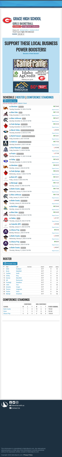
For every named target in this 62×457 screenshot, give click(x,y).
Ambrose (13, 142)
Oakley (12, 218)
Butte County (14, 189)
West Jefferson (15, 118)
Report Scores (55, 109)
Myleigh (8, 294)
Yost (17, 285)
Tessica (8, 289)
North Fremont (15, 136)
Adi (7, 280)
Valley (12, 159)
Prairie (12, 154)
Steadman (19, 282)
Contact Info (34, 30)
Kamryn (8, 278)
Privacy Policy (28, 455)
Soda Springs (14, 124)
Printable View (10, 101)
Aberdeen (13, 106)
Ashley (8, 276)
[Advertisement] (31, 347)
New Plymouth (15, 148)
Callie (7, 285)
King (17, 276)
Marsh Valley (14, 130)
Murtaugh (13, 183)
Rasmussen (19, 280)
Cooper (18, 287)
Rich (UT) (13, 177)
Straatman (19, 294)
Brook (7, 271)
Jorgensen (19, 289)
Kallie (7, 269)
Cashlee (8, 273)
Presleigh (8, 282)
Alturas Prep (14, 230)
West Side (13, 112)
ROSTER (20, 97)
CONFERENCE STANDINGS (40, 97)
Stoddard (18, 269)
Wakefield (19, 271)
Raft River (13, 206)
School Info (24, 30)
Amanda (8, 287)
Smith (17, 273)
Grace (5, 311)
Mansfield (19, 278)
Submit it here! (22, 103)
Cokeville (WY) (15, 224)
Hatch (17, 291)
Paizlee (8, 291)
